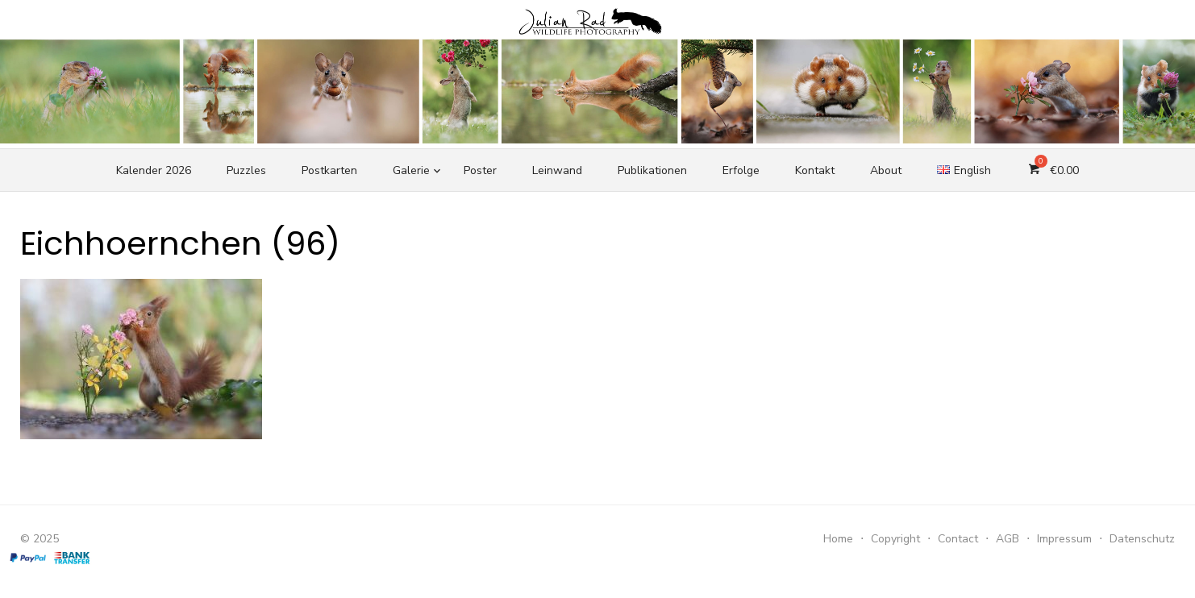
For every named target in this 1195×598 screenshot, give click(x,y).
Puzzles (246, 170)
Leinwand (557, 170)
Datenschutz (1142, 538)
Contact (958, 538)
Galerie (411, 170)
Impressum (1064, 538)
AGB (1007, 538)
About (885, 170)
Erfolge (741, 170)
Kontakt (815, 170)
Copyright (895, 538)
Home (838, 538)
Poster (480, 170)
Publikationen (652, 170)
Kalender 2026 (153, 170)
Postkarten (329, 170)
